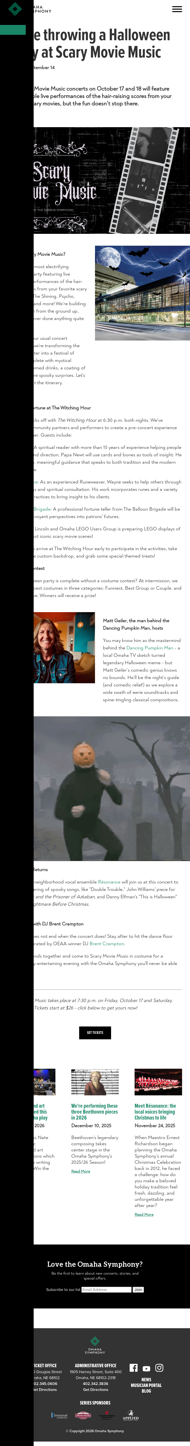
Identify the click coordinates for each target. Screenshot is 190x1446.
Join (138, 1289)
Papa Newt (19, 447)
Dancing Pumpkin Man (149, 648)
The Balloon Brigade (29, 509)
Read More (17, 1183)
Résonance (110, 882)
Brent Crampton (107, 944)
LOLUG (16, 529)
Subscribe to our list (63, 1289)
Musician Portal (146, 1386)
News (146, 1380)
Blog (146, 1391)
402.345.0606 (44, 1383)
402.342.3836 (95, 1383)
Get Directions (44, 1389)
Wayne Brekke (23, 482)
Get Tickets (95, 1032)
